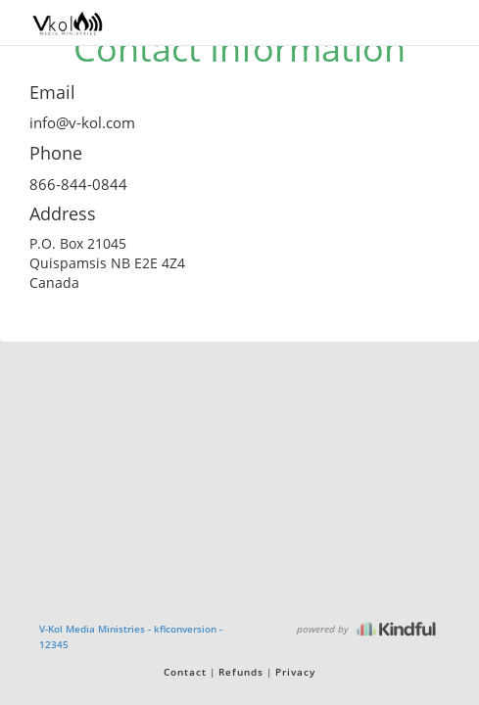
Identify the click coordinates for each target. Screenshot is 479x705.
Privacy (295, 672)
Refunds (240, 672)
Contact (185, 672)
